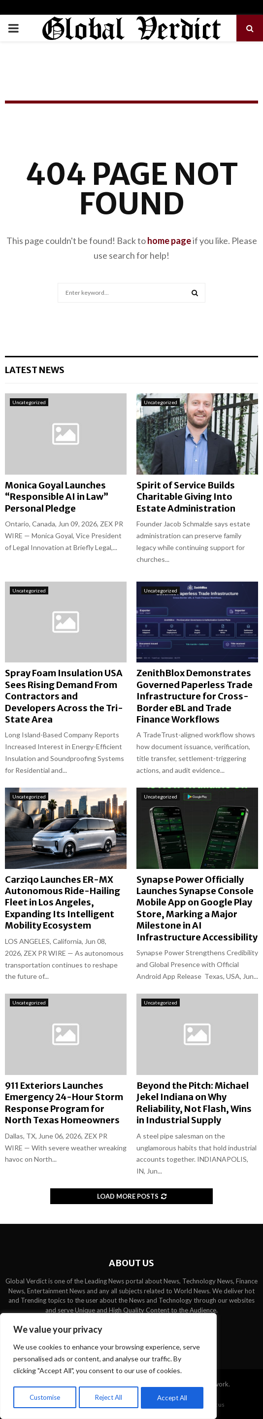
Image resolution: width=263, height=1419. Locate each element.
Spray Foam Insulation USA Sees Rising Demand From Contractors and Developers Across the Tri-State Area (64, 696)
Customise (45, 1397)
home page (169, 240)
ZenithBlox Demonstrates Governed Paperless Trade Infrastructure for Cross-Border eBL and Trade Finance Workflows (194, 696)
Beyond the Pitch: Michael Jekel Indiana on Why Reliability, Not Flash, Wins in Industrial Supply (194, 1103)
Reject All (109, 1397)
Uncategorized (29, 402)
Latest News (35, 370)
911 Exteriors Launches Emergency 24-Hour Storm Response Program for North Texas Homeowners (64, 1103)
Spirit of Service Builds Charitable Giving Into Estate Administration (185, 497)
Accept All (173, 1397)
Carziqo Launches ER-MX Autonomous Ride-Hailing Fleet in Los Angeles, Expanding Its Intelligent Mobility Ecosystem (62, 903)
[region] (108, 1367)
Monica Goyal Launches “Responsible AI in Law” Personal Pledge (56, 497)
